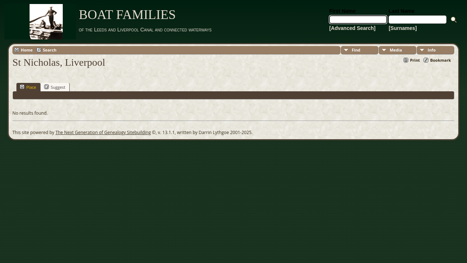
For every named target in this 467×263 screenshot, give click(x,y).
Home (27, 50)
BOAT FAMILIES (127, 14)
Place (28, 87)
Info (432, 50)
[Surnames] (403, 28)
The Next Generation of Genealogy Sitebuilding (103, 132)
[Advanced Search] (352, 28)
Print (415, 60)
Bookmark (440, 60)
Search (50, 50)
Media (396, 50)
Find (356, 50)
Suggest (54, 87)
